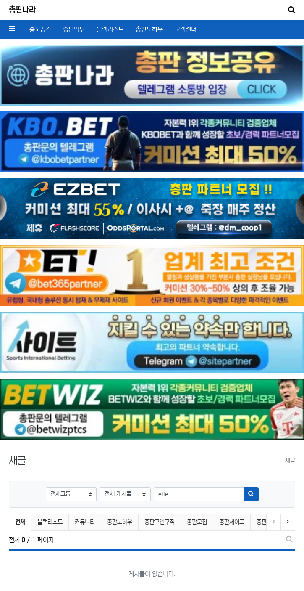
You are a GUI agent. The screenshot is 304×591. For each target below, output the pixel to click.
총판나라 (22, 10)
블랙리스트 (110, 29)
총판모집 (197, 522)
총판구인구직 (159, 522)
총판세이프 (231, 522)
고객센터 (186, 29)
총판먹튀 (74, 29)
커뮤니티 (85, 522)
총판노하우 (149, 29)
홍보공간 (40, 29)
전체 (20, 522)
